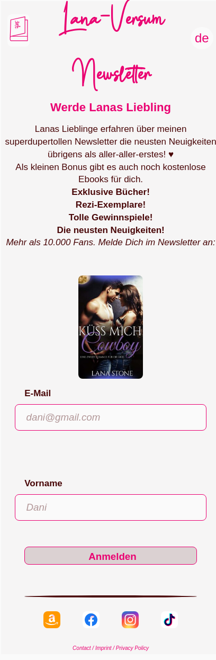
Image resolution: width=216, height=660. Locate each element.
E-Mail (37, 393)
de (202, 38)
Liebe (17, 23)
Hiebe (17, 27)
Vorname (43, 483)
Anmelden (112, 556)
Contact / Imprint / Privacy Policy (111, 648)
